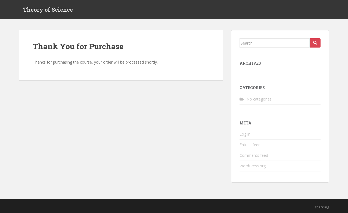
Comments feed (254, 155)
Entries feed (250, 144)
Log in (245, 134)
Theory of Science (48, 9)
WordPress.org (253, 165)
